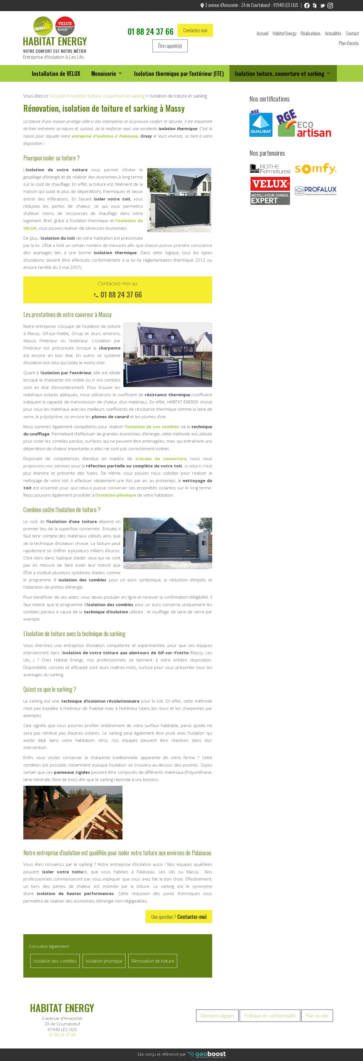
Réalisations (311, 33)
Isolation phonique (104, 961)
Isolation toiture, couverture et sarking (279, 74)
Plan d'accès (349, 43)
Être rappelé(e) (170, 46)
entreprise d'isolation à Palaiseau (105, 136)
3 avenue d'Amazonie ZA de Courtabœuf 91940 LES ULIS (62, 1023)
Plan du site (317, 1016)
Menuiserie (103, 74)
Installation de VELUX (56, 74)
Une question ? (178, 916)
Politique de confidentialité (270, 1016)
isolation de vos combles (152, 426)
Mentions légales (217, 1016)
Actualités (333, 33)
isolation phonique (116, 495)
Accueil (262, 33)
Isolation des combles (55, 961)
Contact (352, 33)
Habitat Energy (284, 33)
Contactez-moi (195, 30)
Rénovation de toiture (152, 961)
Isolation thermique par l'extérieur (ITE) (179, 74)
